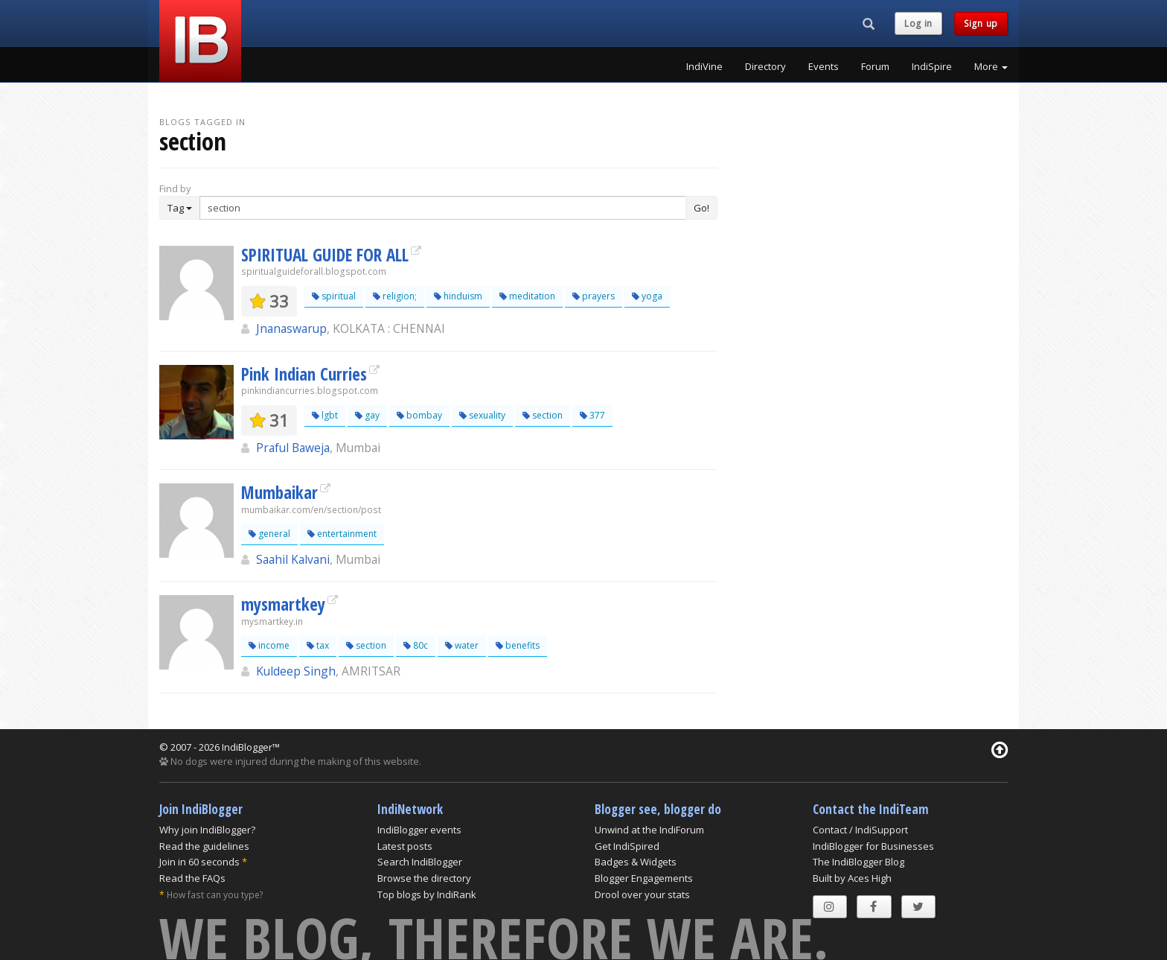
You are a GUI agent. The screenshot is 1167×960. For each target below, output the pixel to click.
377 (592, 415)
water (462, 645)
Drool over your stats (642, 894)
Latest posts (404, 846)
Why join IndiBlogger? (207, 829)
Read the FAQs (192, 878)
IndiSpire (932, 66)
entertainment (342, 533)
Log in (918, 23)
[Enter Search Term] (442, 208)
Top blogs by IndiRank (426, 894)
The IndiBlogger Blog (858, 861)
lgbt (325, 415)
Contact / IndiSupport (860, 829)
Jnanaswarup (291, 328)
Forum (875, 66)
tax (318, 645)
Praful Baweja (293, 447)
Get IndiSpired (627, 846)
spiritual (334, 296)
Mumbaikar (279, 492)
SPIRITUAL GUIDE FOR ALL (325, 255)
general (269, 533)
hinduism (458, 296)
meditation (527, 296)
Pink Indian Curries (304, 374)
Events (823, 66)
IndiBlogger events (419, 829)
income (269, 645)
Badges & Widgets (636, 861)
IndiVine (704, 66)
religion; (395, 296)
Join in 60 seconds (199, 861)
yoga (647, 296)
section (542, 415)
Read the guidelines (204, 846)
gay (367, 415)
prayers (593, 296)
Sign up (981, 23)
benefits (518, 645)
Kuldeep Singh (296, 671)
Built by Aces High (852, 878)
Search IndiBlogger (419, 861)
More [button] (991, 66)
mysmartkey (283, 604)
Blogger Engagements (644, 878)
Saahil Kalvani (293, 559)
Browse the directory (424, 878)
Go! (701, 207)
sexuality (482, 415)
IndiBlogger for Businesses (873, 846)
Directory (765, 66)
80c (415, 645)
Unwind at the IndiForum (649, 829)
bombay (419, 415)
